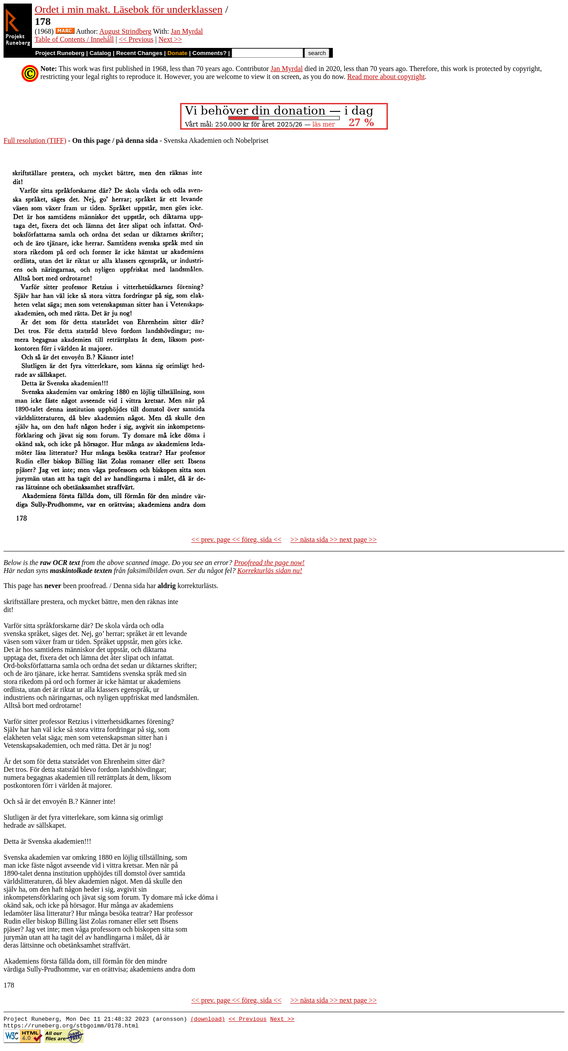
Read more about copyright (386, 76)
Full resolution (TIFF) (35, 140)
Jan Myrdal (187, 31)
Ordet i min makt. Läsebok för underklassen (128, 9)
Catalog (100, 53)
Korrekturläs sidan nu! (269, 570)
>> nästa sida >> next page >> (333, 539)
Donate (177, 53)
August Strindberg (125, 31)
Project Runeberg (59, 53)
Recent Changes (139, 53)
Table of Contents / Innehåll (74, 39)
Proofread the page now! (269, 562)
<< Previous (136, 39)
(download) (207, 1020)
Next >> (170, 39)
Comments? (210, 53)
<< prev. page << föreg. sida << (236, 539)
